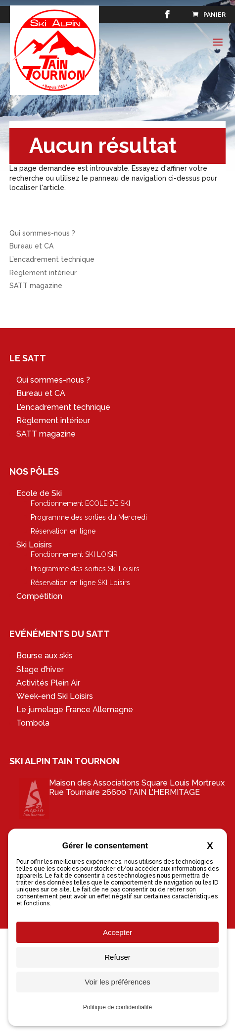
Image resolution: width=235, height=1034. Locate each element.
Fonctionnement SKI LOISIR (74, 554)
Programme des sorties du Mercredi (89, 517)
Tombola (32, 723)
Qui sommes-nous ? (42, 233)
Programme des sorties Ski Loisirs (85, 569)
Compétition (39, 596)
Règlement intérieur (43, 273)
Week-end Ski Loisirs (54, 696)
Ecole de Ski (39, 493)
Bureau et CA (31, 246)
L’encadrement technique (51, 259)
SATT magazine (35, 286)
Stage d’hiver (40, 669)
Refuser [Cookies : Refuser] (117, 957)
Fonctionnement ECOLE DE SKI (80, 503)
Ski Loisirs (34, 544)
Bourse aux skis (44, 655)
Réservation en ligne (63, 531)
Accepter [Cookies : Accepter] (117, 932)
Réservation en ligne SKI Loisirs (80, 583)
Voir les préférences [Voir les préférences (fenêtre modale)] (117, 982)
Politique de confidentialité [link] (117, 1007)
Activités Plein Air (48, 683)
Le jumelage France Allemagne (74, 709)
